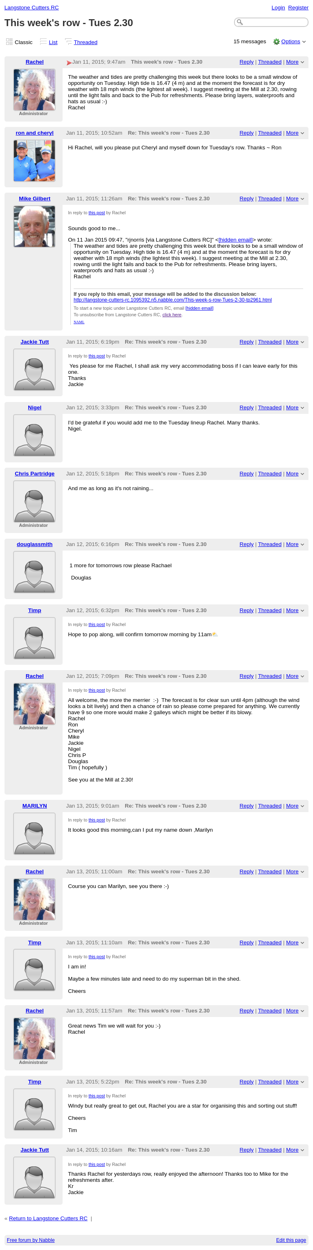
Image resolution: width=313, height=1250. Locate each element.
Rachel (35, 62)
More (292, 62)
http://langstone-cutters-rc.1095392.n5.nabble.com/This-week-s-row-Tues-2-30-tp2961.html (173, 300)
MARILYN (35, 806)
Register (298, 7)
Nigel (34, 407)
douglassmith (34, 544)
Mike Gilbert (34, 198)
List (53, 42)
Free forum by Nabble (31, 1240)
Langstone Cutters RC (32, 7)
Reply (247, 62)
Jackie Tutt (34, 342)
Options (290, 41)
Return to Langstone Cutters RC (48, 1218)
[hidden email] (235, 240)
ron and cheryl (35, 133)
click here (171, 314)
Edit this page (291, 1240)
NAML (79, 322)
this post (96, 212)
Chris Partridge (34, 474)
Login (278, 7)
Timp (34, 610)
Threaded (86, 42)
